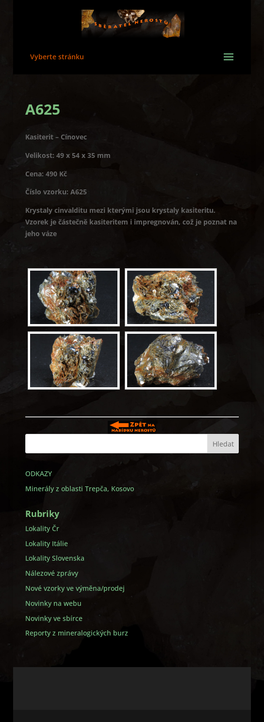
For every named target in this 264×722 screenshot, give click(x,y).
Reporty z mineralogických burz (76, 632)
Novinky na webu (53, 603)
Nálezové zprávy (51, 573)
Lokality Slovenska (54, 558)
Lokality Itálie (46, 543)
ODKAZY (38, 473)
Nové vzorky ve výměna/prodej (75, 588)
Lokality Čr (42, 528)
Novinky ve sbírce (53, 618)
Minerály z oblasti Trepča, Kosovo (79, 488)
